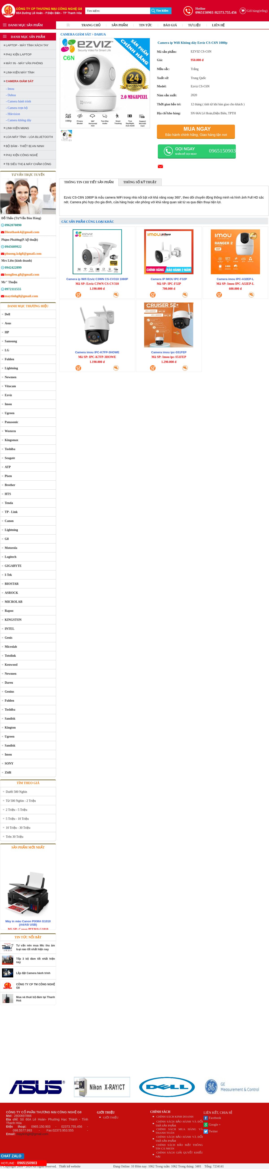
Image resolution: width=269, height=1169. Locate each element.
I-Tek (8, 575)
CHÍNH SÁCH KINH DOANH (174, 1116)
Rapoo (9, 610)
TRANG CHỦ (90, 25)
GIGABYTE (13, 566)
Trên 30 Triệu (14, 836)
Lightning (11, 368)
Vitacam (10, 386)
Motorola (11, 548)
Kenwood (11, 664)
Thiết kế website (69, 1166)
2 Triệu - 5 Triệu (16, 809)
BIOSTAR (12, 584)
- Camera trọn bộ (17, 108)
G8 (7, 539)
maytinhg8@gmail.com (32, 1134)
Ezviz (8, 395)
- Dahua (11, 95)
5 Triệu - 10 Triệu (17, 818)
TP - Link (11, 512)
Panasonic (11, 422)
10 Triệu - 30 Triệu (18, 827)
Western (10, 431)
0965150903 (204, 12)
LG (7, 350)
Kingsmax (11, 440)
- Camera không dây (18, 120)
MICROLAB (13, 601)
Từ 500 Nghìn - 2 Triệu (21, 800)
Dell (7, 314)
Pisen (8, 476)
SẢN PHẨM (120, 25)
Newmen (10, 377)
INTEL (10, 628)
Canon (9, 521)
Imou (8, 404)
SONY (9, 763)
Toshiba (10, 449)
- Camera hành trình (18, 101)
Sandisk (10, 718)
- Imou (10, 89)
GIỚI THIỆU (106, 1112)
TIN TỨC (145, 25)
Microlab (11, 646)
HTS (8, 494)
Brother (10, 485)
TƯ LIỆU (194, 25)
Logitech (10, 557)
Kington (10, 727)
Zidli (8, 772)
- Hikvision (13, 114)
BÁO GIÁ (170, 25)
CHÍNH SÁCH (160, 1112)
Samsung (11, 341)
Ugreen (9, 413)
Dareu (9, 682)
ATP (8, 467)
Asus (8, 323)
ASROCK (11, 592)
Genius (9, 691)
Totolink (10, 655)
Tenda (9, 503)
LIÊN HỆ (218, 25)
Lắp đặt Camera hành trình (33, 973)
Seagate (10, 458)
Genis (8, 637)
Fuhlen (9, 359)
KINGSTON (13, 619)
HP (7, 332)
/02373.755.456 (225, 12)
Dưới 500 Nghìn (16, 791)
